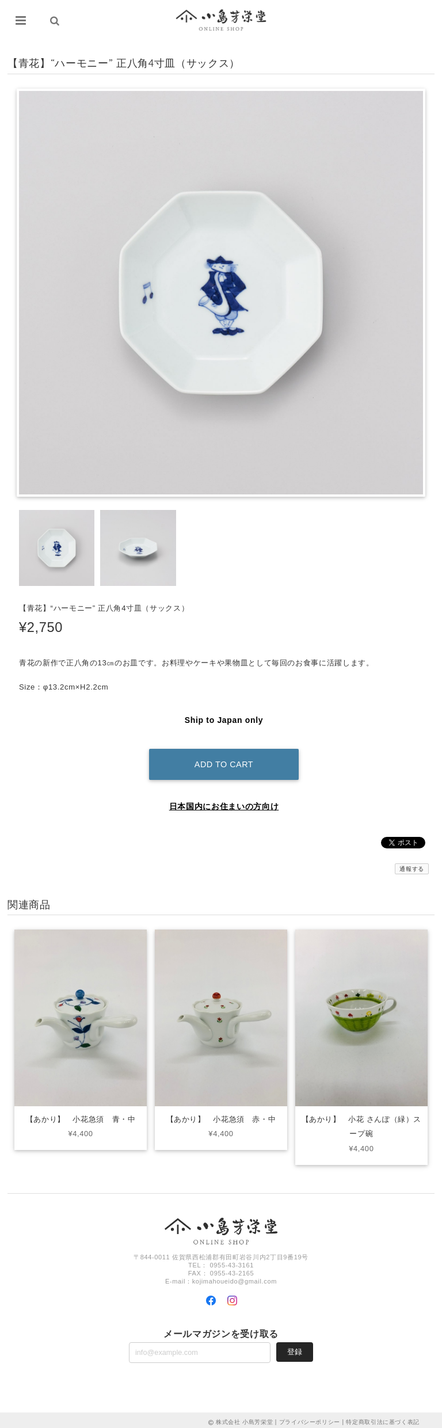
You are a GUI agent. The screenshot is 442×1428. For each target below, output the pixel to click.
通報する (411, 864)
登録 (294, 1347)
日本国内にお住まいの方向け (224, 801)
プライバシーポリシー (310, 1418)
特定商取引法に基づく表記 (383, 1418)
